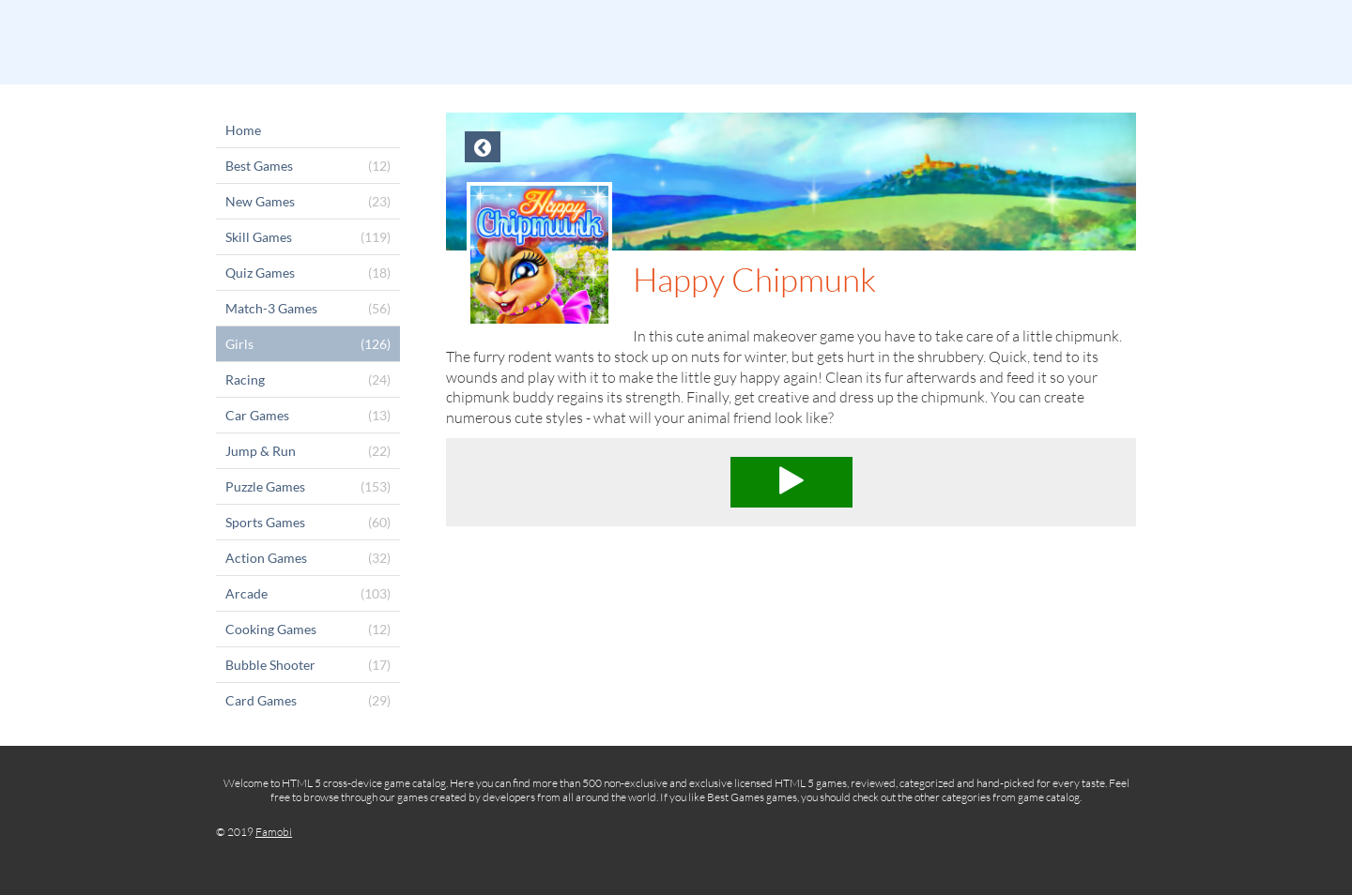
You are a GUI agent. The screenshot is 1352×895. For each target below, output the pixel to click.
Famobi (273, 832)
